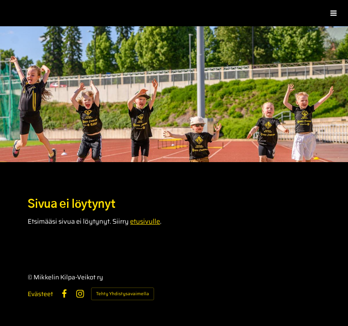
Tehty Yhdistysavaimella (122, 293)
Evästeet (40, 294)
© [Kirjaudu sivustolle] (31, 277)
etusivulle (145, 221)
